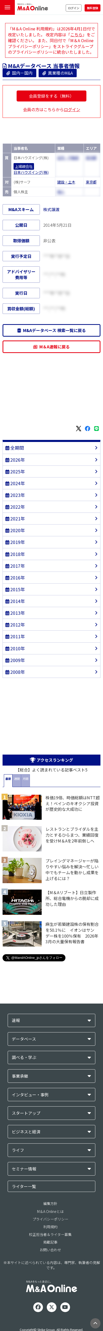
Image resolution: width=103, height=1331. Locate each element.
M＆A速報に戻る (51, 347)
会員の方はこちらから (51, 109)
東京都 (91, 182)
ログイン (73, 8)
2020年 (15, 530)
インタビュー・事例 (30, 1095)
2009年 (15, 660)
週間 (17, 779)
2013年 (15, 613)
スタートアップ (26, 1113)
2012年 (15, 624)
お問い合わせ (50, 1249)
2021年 (15, 518)
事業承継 (20, 1076)
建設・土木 (66, 182)
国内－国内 (19, 73)
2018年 (15, 554)
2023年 (15, 495)
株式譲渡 (51, 209)
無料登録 (92, 8)
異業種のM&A (57, 73)
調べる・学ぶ (24, 1057)
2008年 (15, 672)
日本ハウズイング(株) (31, 172)
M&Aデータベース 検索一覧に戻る (51, 330)
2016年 (15, 577)
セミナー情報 (24, 1169)
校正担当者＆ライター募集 (50, 1234)
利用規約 (50, 1226)
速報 (16, 1020)
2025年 (15, 471)
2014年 (15, 601)
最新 (8, 779)
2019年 (15, 542)
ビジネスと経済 (26, 1132)
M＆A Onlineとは (50, 1211)
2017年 (15, 566)
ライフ (18, 1150)
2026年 (15, 460)
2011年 (15, 636)
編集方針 (50, 1203)
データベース (24, 1039)
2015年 (15, 589)
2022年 (15, 507)
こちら (76, 34)
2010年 (15, 648)
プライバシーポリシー (50, 1219)
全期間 (14, 448)
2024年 (15, 483)
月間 (25, 779)
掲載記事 (50, 1242)
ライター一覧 (24, 1186)
